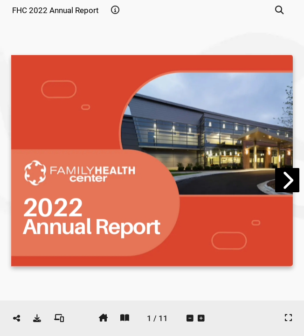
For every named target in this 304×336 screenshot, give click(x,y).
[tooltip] (115, 10)
